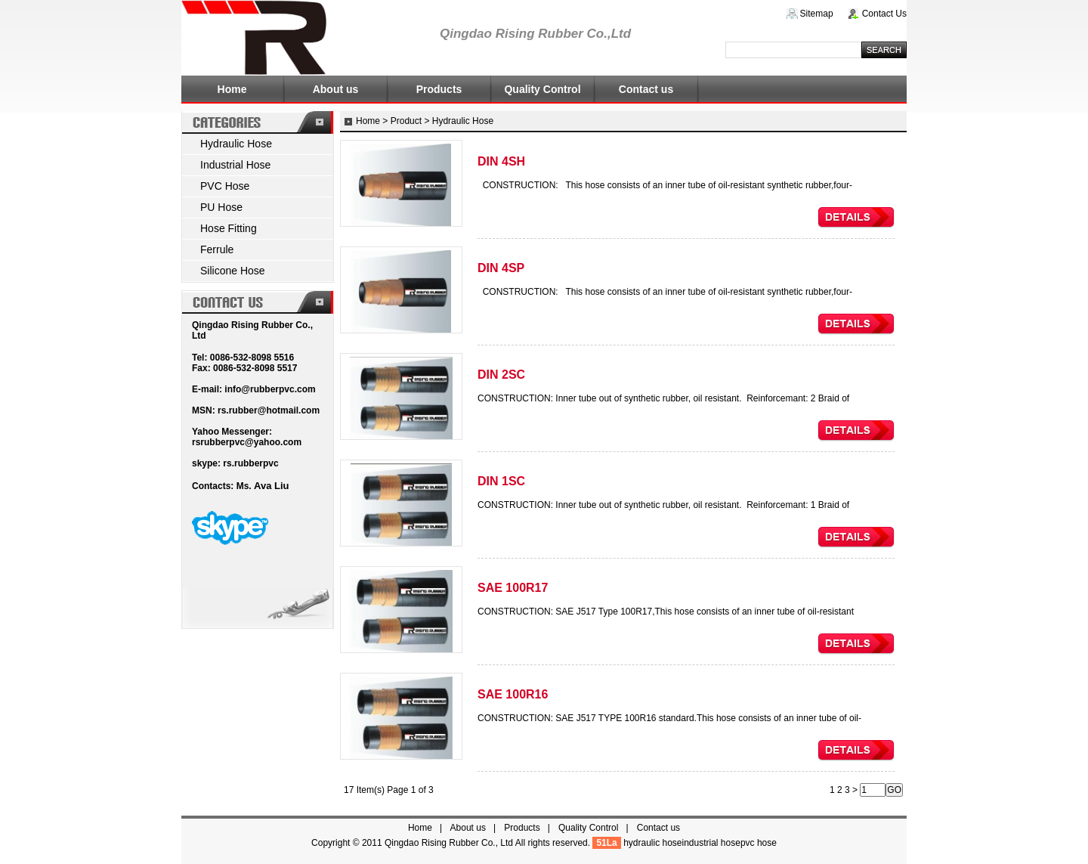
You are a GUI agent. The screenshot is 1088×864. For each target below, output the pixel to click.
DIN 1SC (501, 481)
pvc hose (758, 843)
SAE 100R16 (513, 694)
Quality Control (542, 89)
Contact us (646, 89)
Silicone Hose (232, 271)
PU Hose (221, 207)
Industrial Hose (235, 165)
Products (439, 89)
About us (336, 89)
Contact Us (884, 13)
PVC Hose (224, 186)
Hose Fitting (228, 228)
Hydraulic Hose (236, 144)
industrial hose (711, 843)
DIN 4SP (501, 268)
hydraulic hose (652, 843)
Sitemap (816, 13)
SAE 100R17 (513, 587)
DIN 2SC (501, 374)
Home (232, 89)
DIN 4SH (501, 161)
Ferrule (216, 249)
